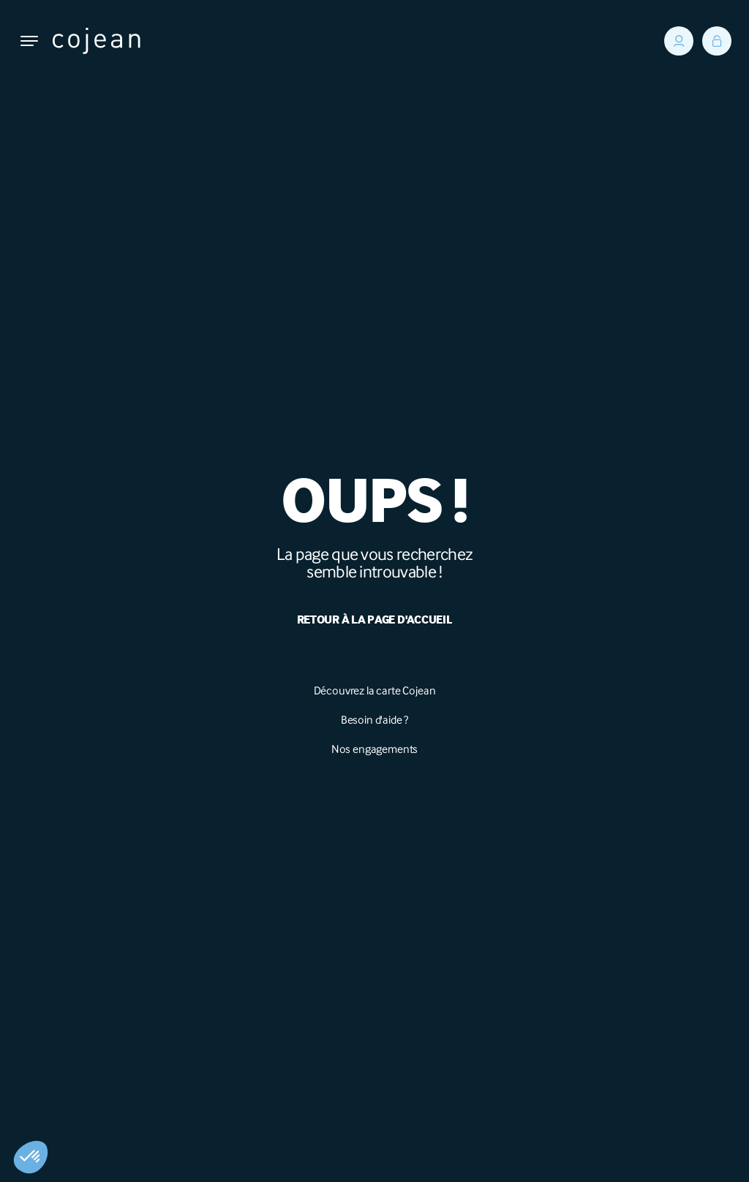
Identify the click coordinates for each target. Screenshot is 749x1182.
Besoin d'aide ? (375, 720)
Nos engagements (374, 749)
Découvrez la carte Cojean (375, 690)
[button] (30, 1157)
